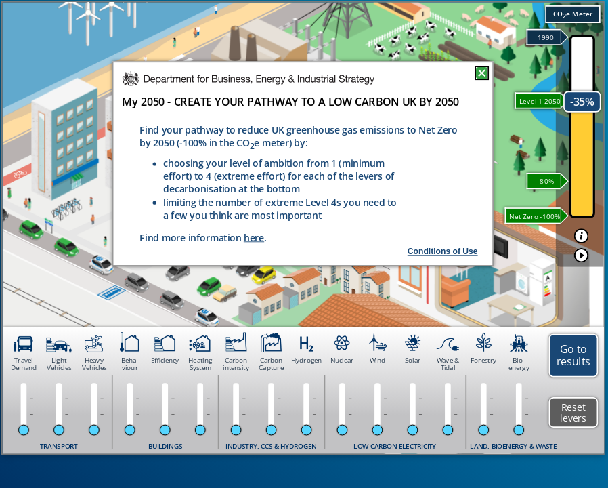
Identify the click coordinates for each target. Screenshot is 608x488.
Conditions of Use (443, 251)
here (254, 237)
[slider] (23, 430)
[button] (581, 235)
